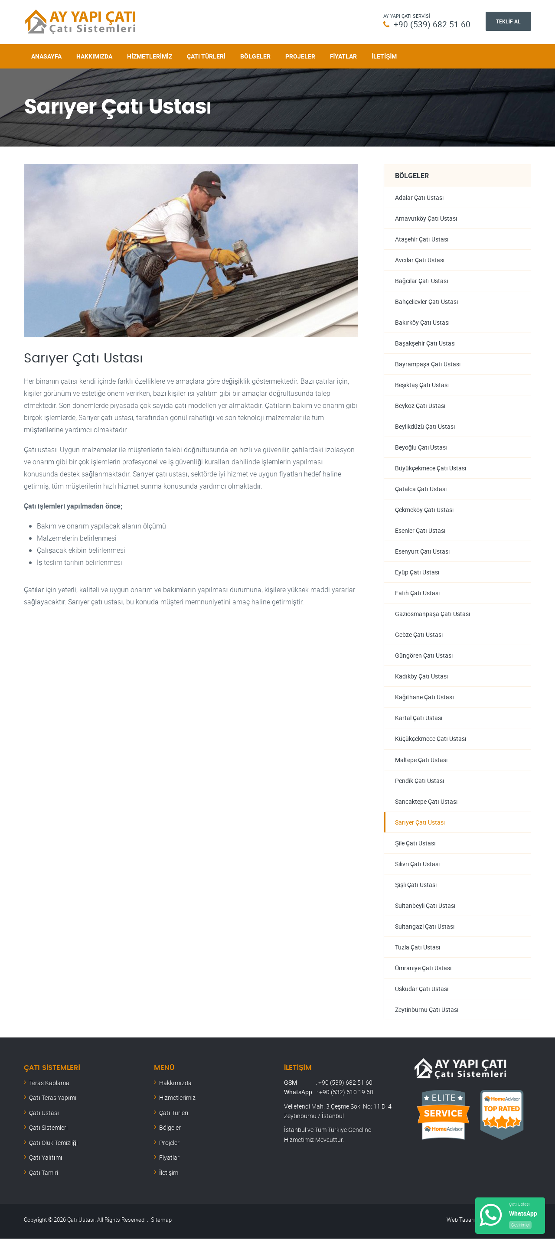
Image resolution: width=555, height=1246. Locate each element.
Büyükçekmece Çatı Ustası (431, 470)
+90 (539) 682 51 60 (432, 24)
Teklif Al (508, 21)
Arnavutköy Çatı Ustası (426, 218)
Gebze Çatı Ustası (419, 638)
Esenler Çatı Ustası (420, 533)
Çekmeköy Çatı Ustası (424, 512)
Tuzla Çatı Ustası (418, 953)
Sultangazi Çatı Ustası (425, 933)
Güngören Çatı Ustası (424, 659)
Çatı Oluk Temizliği (53, 1150)
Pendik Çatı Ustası (419, 785)
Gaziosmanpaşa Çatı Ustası (432, 617)
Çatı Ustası (44, 1120)
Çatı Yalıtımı (45, 1165)
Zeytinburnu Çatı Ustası (427, 1017)
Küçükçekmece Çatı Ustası (431, 743)
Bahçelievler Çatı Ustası (426, 302)
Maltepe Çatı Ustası (421, 764)
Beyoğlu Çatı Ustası (421, 449)
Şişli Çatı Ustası (416, 891)
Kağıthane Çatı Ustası (424, 701)
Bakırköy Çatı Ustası (422, 323)
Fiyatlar (343, 55)
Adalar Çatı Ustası (419, 196)
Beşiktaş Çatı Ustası (422, 386)
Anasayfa (46, 55)
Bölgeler (255, 55)
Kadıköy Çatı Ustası (421, 680)
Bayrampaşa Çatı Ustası (428, 365)
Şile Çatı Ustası (415, 849)
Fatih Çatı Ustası (417, 596)
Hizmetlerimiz (149, 55)
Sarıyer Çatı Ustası (420, 827)
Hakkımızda (94, 55)
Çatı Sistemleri (48, 1135)
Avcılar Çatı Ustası (420, 260)
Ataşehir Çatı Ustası (422, 239)
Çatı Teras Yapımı (53, 1105)
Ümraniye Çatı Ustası (423, 975)
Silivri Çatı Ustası (417, 869)
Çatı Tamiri (43, 1180)
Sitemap (161, 1227)
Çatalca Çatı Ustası (421, 491)
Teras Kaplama (49, 1090)
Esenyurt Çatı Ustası (422, 554)
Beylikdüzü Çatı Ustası (425, 428)
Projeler (300, 55)
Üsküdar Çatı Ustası (422, 996)
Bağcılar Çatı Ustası (421, 281)
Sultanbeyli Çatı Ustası (425, 911)
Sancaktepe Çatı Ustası (426, 806)
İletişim (384, 55)
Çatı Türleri (206, 55)
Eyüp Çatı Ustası (417, 575)
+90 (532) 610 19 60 (346, 1099)
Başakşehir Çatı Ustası (425, 344)
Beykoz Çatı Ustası (420, 407)
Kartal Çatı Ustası (419, 722)
